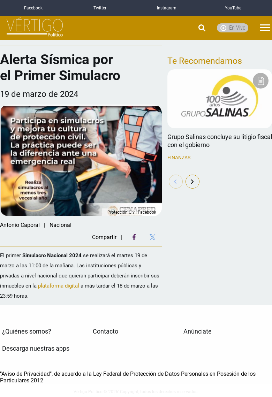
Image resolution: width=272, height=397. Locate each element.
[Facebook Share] (134, 237)
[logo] (35, 28)
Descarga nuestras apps (35, 348)
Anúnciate (197, 331)
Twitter (99, 8)
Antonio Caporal (20, 225)
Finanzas (178, 157)
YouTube (233, 8)
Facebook (33, 8)
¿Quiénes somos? (26, 331)
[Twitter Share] (152, 237)
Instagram (166, 8)
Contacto (105, 331)
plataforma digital (59, 286)
